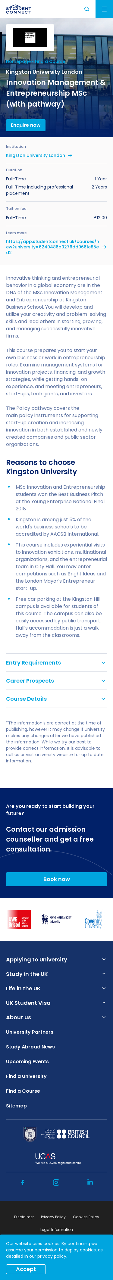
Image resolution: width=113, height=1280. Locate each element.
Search (87, 9)
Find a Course (50, 61)
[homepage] (18, 9)
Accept (26, 1269)
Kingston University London (35, 155)
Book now (56, 879)
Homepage (18, 61)
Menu (104, 9)
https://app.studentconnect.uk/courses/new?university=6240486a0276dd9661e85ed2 (52, 247)
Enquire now (26, 125)
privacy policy (51, 1256)
